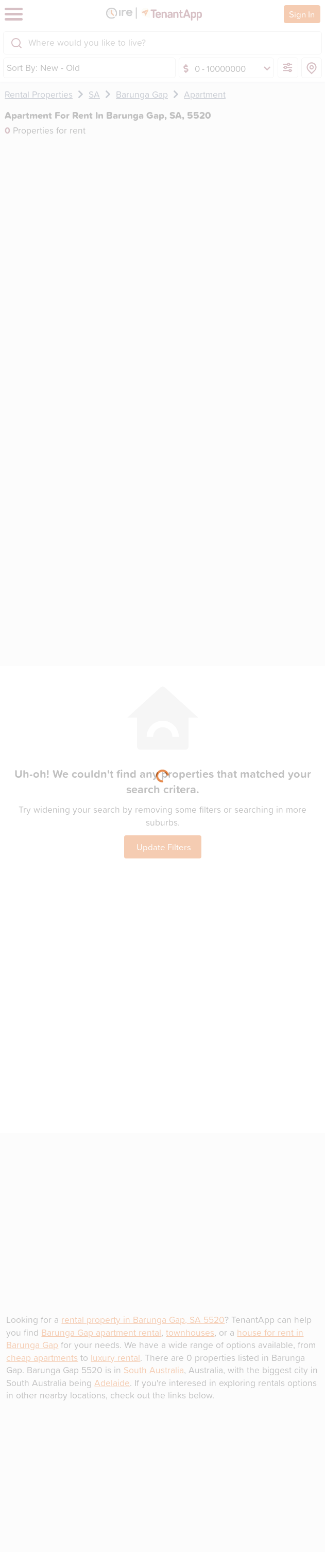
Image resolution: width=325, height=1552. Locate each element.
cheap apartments (42, 1357)
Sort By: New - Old (43, 67)
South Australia (154, 1369)
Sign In (302, 14)
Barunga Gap (142, 94)
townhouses (190, 1332)
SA (94, 94)
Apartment (205, 94)
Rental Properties (39, 94)
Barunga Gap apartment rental (101, 1332)
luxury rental (115, 1357)
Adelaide (112, 1382)
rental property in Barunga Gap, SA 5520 (143, 1319)
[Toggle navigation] (14, 14)
